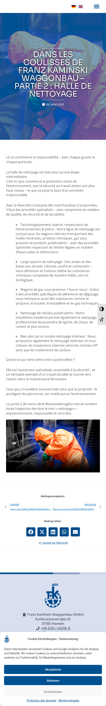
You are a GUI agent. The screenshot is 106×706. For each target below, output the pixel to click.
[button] (96, 10)
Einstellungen (53, 692)
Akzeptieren (53, 669)
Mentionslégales (68, 700)
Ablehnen (53, 681)
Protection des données (41, 700)
